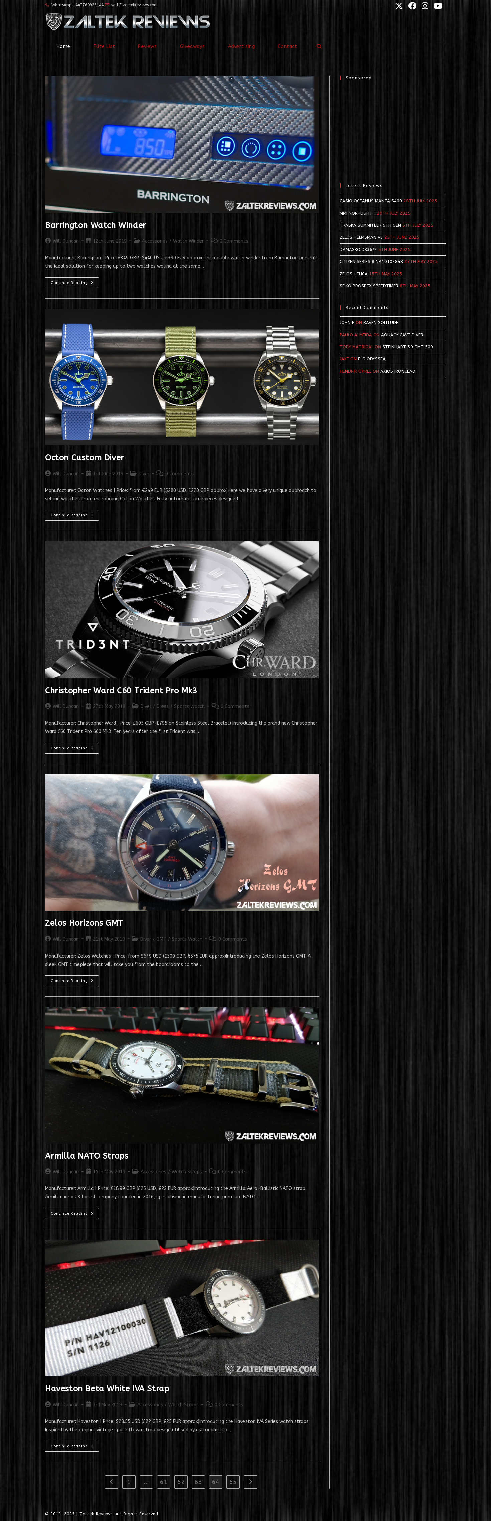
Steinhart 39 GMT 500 (407, 346)
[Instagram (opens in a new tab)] (424, 6)
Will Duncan (66, 241)
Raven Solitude (380, 322)
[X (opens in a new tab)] (398, 6)
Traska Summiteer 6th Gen (370, 225)
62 (181, 1482)
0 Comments (234, 241)
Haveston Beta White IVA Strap (107, 1388)
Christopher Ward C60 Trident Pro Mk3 (121, 690)
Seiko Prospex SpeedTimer (369, 285)
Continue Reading (75, 284)
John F (347, 322)
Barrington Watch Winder (95, 225)
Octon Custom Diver (84, 457)
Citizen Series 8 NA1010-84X (371, 261)
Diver (144, 474)
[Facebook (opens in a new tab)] (411, 6)
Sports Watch (189, 706)
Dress (163, 706)
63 (198, 1482)
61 (163, 1482)
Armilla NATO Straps (86, 1156)
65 (233, 1482)
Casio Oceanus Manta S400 (371, 200)
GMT (161, 939)
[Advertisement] (393, 128)
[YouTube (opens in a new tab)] (436, 6)
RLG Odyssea (372, 358)
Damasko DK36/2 (358, 249)
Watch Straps (187, 1172)
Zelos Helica (354, 273)
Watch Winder (188, 241)
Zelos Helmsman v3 (361, 237)
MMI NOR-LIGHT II (358, 213)
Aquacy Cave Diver (402, 334)
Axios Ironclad (397, 371)
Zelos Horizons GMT (84, 923)
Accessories (155, 241)
